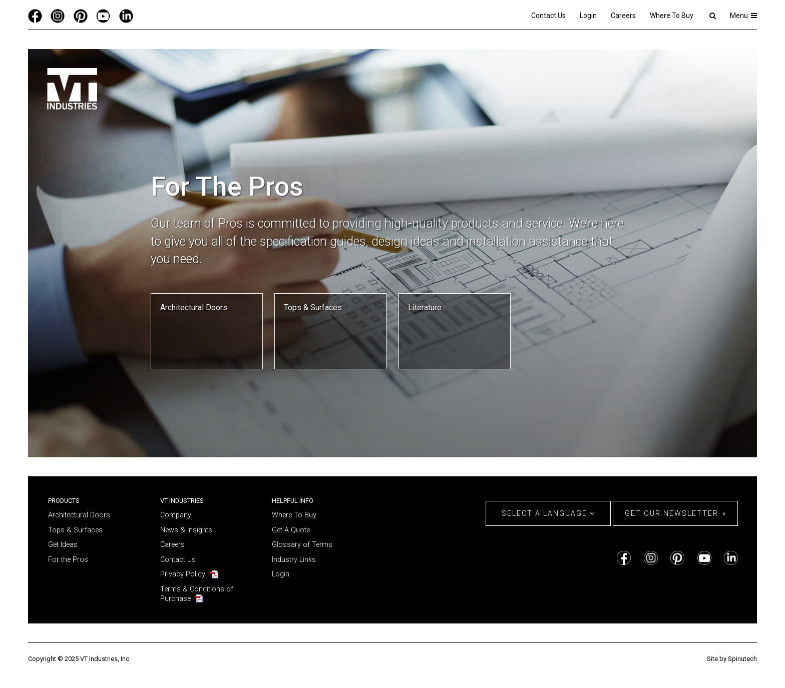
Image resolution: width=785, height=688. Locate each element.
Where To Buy (671, 16)
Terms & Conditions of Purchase (196, 594)
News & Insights (186, 530)
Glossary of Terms (302, 544)
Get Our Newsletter (671, 513)
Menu (743, 16)
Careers (623, 16)
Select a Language (548, 513)
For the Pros (68, 559)
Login (588, 16)
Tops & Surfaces (75, 530)
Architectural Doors (79, 515)
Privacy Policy (182, 574)
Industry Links (294, 559)
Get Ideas (63, 544)
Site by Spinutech (732, 658)
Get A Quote (291, 530)
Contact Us (548, 16)
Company (175, 515)
